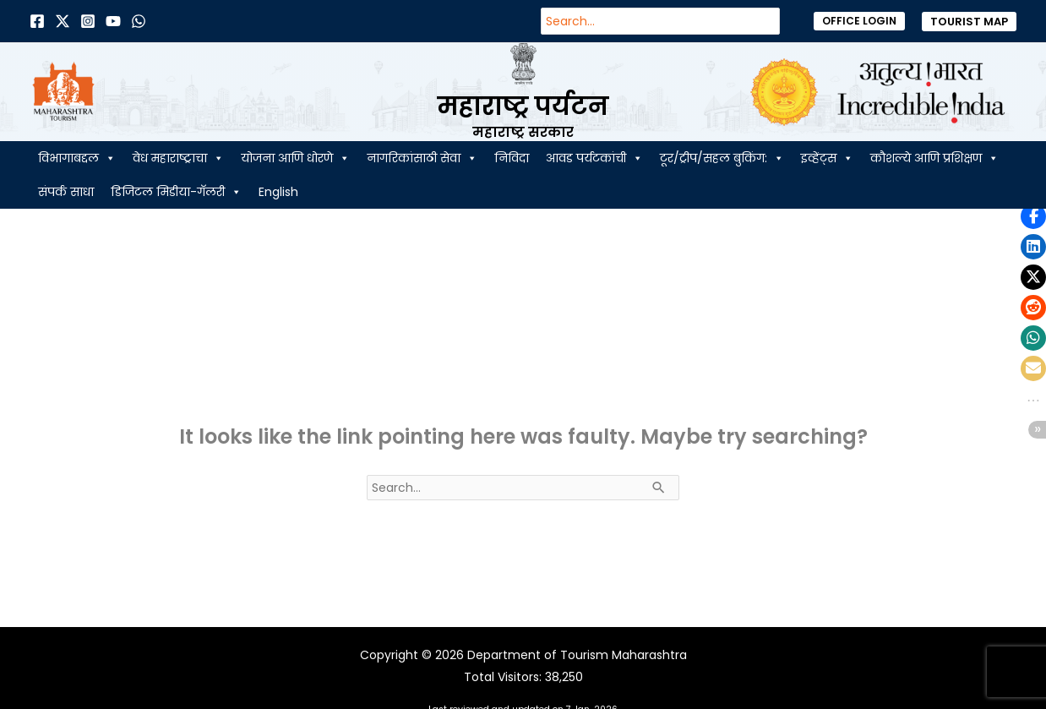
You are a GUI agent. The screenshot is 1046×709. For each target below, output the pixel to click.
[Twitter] (62, 21)
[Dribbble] (138, 21)
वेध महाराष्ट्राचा (178, 158)
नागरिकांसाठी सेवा (422, 158)
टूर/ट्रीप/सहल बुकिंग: (722, 158)
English (278, 191)
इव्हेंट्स (827, 158)
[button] (859, 21)
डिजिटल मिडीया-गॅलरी (176, 192)
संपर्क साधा (66, 191)
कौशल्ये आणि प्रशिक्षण (934, 158)
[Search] (775, 21)
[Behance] (113, 21)
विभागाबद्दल (77, 158)
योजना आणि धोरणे (295, 158)
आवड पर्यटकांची (594, 158)
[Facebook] (37, 21)
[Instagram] (87, 21)
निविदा (511, 158)
